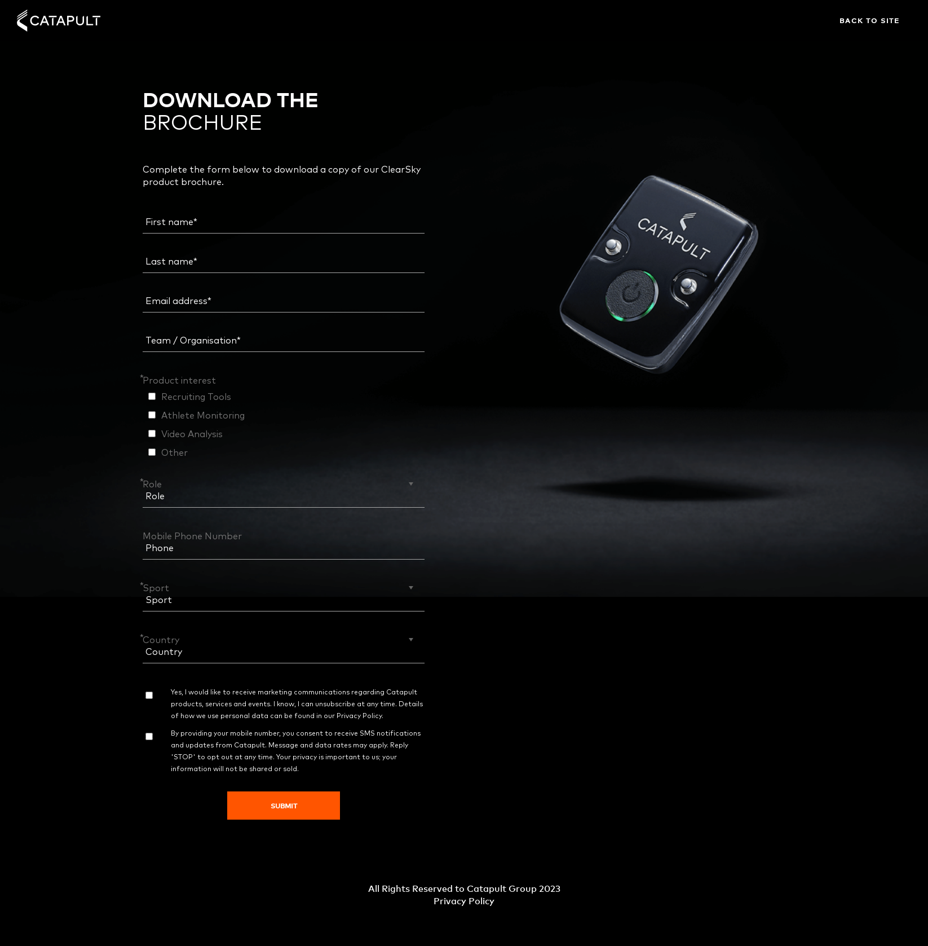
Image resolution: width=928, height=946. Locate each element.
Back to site (869, 20)
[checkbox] (284, 424)
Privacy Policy (359, 716)
